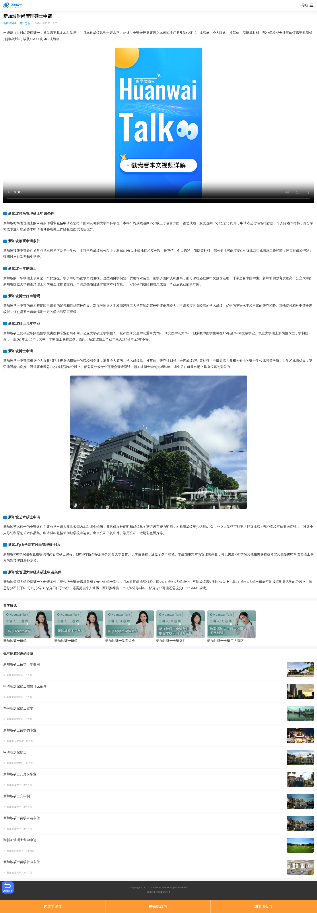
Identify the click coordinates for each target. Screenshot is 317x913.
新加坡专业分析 (15, 741)
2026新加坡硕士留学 (18, 708)
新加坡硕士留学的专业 (20, 730)
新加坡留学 (10, 23)
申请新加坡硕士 (15, 752)
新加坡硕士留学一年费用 (21, 664)
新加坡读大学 (14, 784)
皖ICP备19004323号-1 (158, 892)
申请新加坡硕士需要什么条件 (25, 686)
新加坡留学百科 (15, 675)
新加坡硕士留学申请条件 (21, 818)
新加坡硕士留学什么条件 (21, 862)
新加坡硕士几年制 (16, 796)
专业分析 (24, 23)
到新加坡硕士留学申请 (20, 840)
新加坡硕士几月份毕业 (20, 774)
